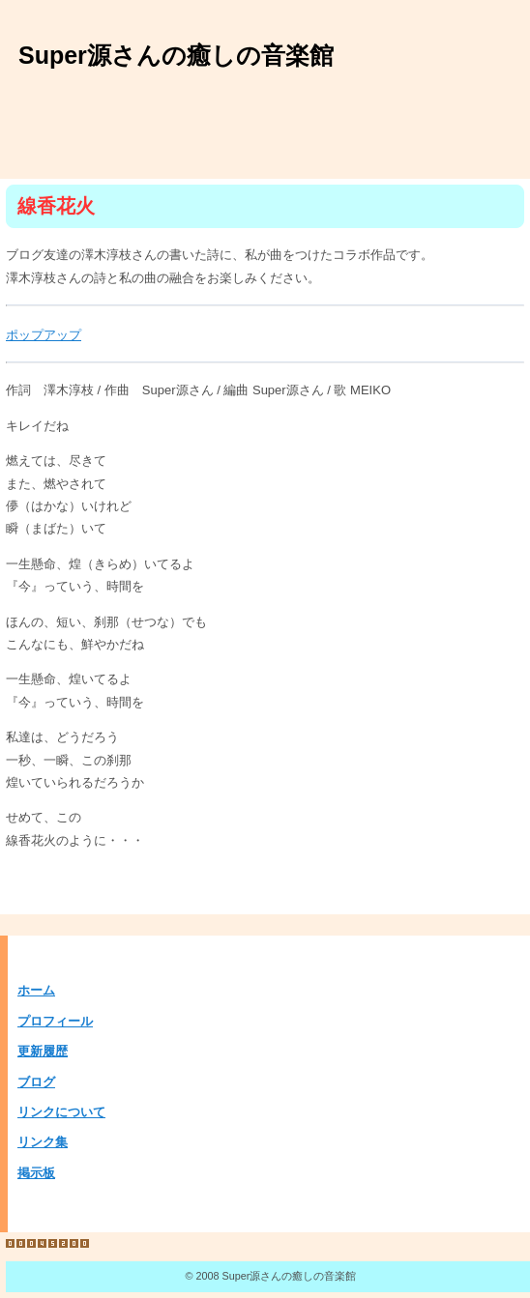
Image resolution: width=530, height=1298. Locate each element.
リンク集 (42, 1142)
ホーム (36, 990)
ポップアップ (43, 335)
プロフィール (55, 1021)
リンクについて (61, 1112)
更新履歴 (42, 1051)
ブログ (36, 1082)
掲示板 (36, 1173)
